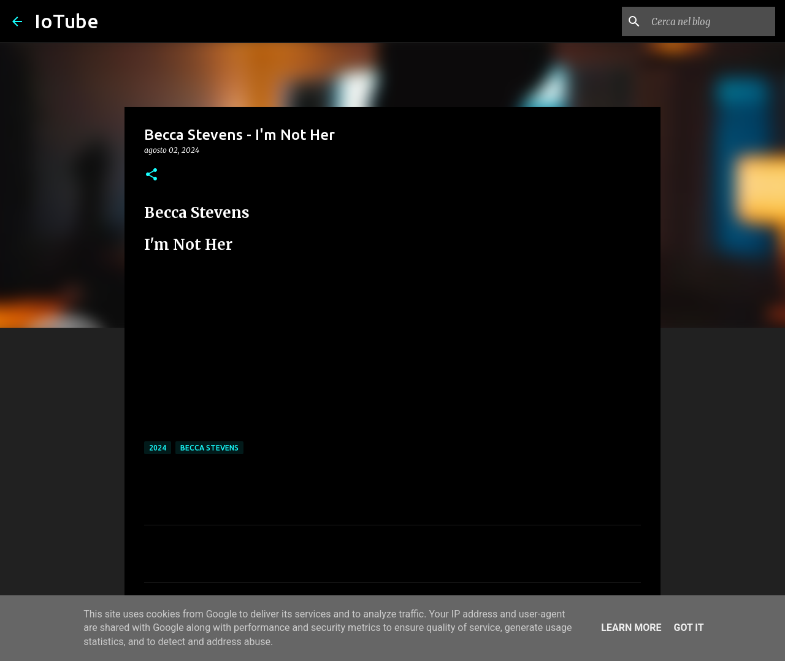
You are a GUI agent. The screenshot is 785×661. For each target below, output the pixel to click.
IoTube (66, 21)
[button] (151, 175)
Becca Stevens (209, 448)
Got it (688, 627)
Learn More (631, 627)
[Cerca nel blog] (710, 21)
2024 (157, 448)
